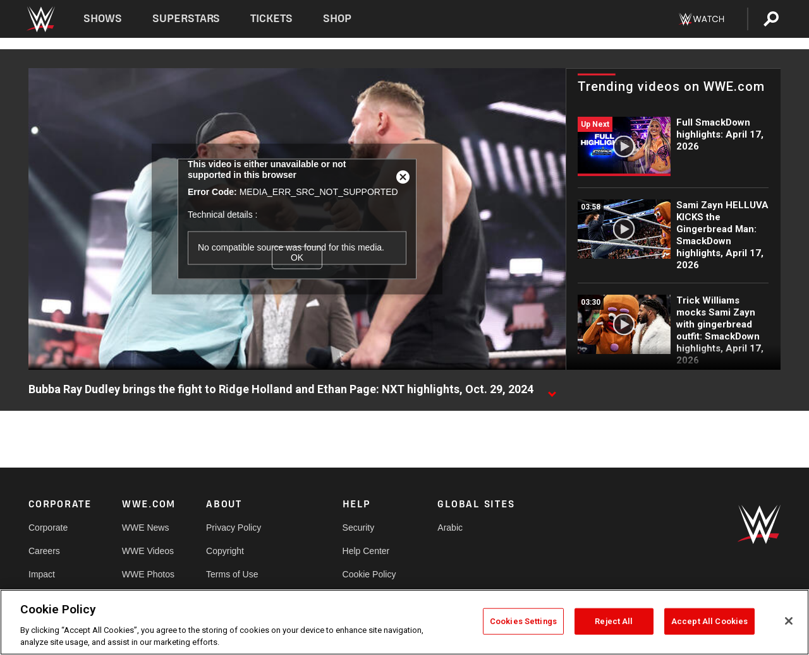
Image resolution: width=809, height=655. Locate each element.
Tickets (271, 19)
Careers (44, 551)
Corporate (48, 527)
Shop (337, 19)
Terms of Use (232, 574)
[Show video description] (552, 390)
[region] (404, 622)
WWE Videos (148, 551)
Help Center (366, 551)
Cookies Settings (523, 621)
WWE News (145, 527)
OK (297, 257)
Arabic (450, 527)
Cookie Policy (369, 574)
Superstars (186, 19)
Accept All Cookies (709, 621)
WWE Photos (148, 574)
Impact (41, 574)
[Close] (789, 621)
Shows (102, 19)
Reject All (614, 621)
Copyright (225, 551)
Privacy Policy (233, 527)
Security (359, 527)
